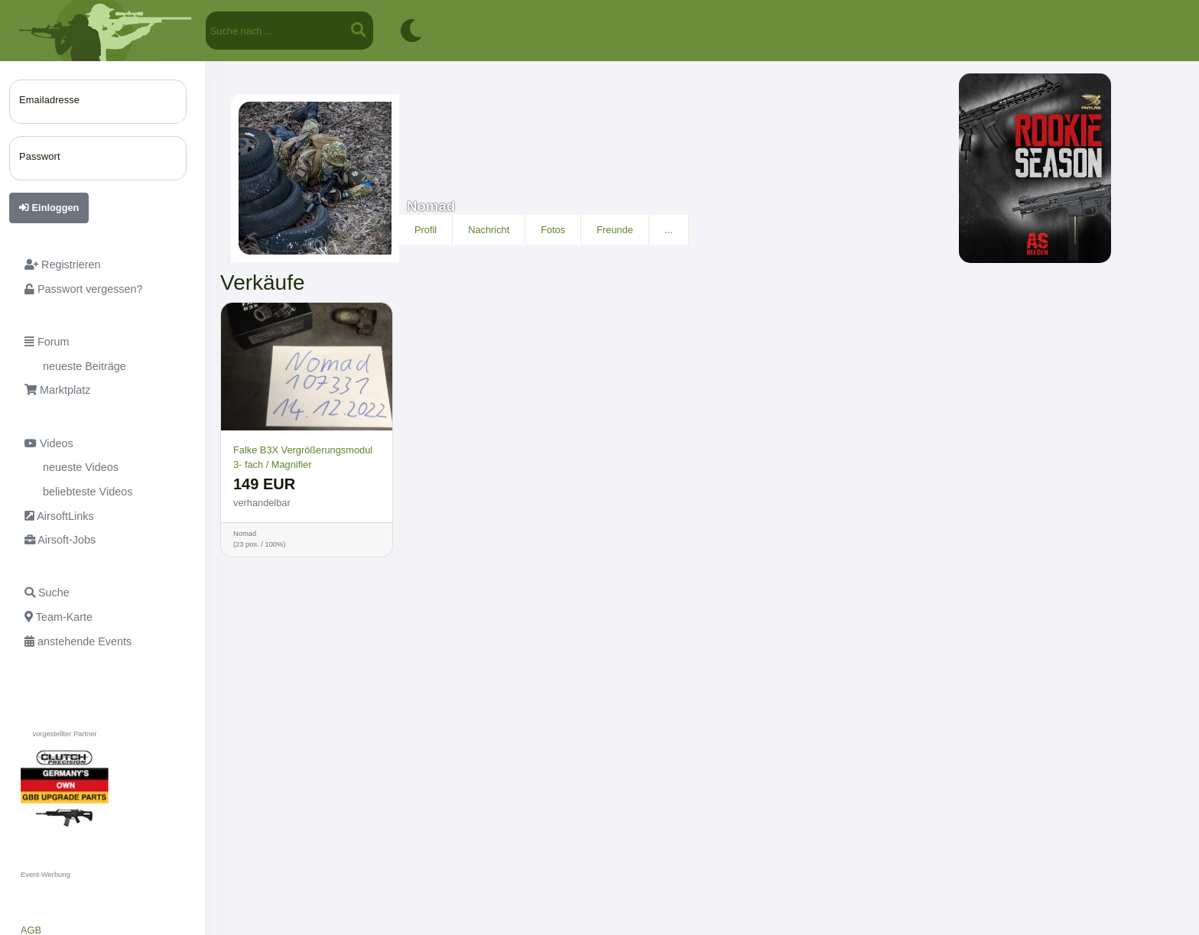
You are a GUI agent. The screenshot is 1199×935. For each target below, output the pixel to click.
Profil (425, 229)
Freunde (614, 229)
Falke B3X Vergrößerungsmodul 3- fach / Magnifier (302, 457)
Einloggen (49, 207)
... (668, 229)
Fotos (553, 229)
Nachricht (488, 229)
